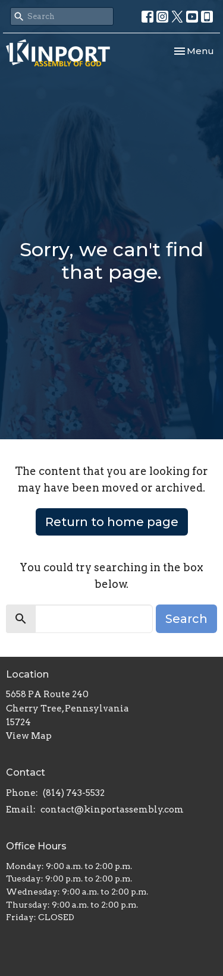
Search (186, 619)
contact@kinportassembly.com (112, 809)
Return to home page (111, 522)
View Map (29, 736)
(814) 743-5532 (74, 793)
